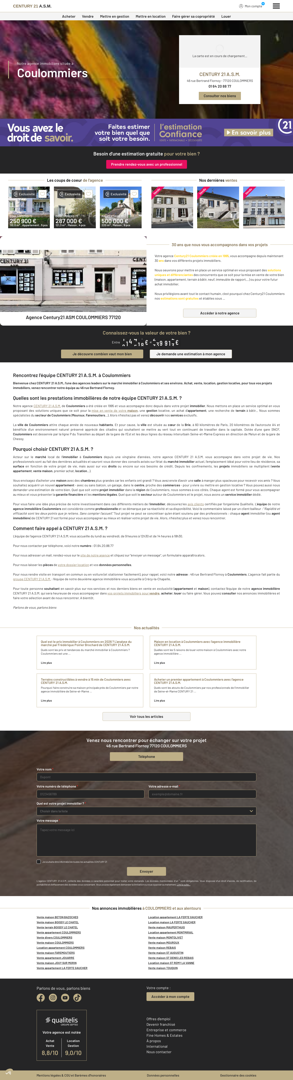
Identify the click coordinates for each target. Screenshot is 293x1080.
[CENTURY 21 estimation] (146, 132)
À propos (153, 1041)
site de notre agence (95, 555)
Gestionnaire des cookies (238, 1075)
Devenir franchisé (160, 1024)
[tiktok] (77, 998)
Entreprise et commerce (166, 1030)
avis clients (196, 504)
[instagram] (53, 998)
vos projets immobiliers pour (133, 593)
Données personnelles (163, 1075)
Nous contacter (159, 1052)
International (156, 1046)
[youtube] (65, 998)
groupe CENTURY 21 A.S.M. (32, 579)
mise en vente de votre (115, 410)
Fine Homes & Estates (164, 1035)
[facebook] (41, 998)
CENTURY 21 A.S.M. (47, 406)
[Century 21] (32, 6)
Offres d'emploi (158, 1019)
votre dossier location (73, 565)
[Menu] (276, 5)
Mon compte (250, 6)
